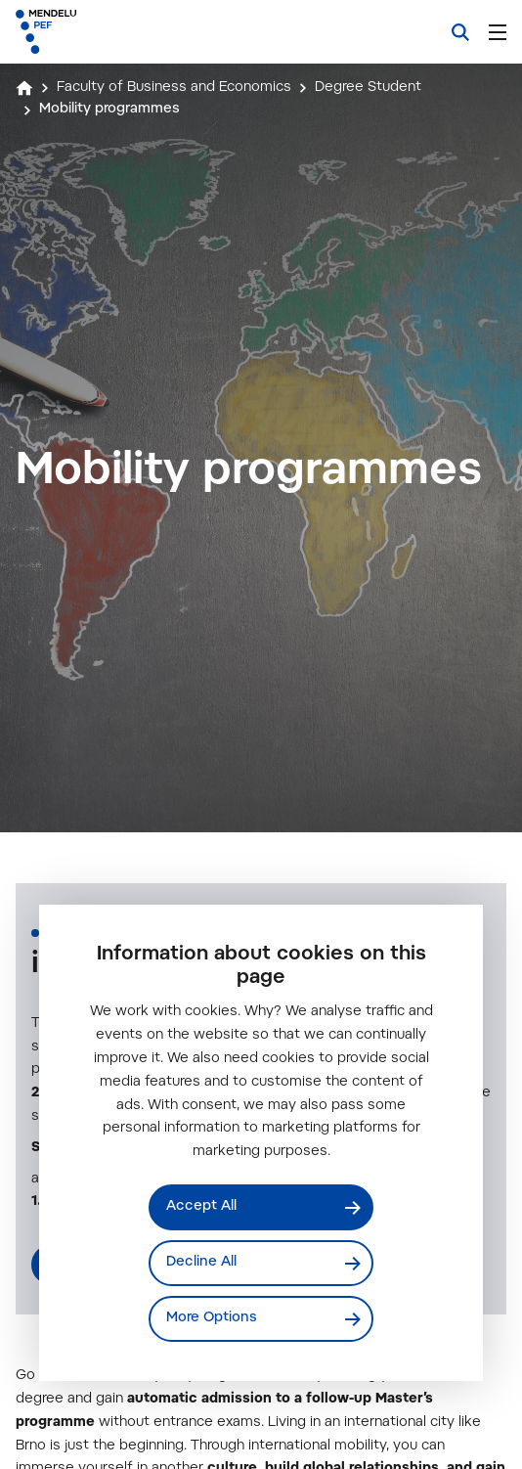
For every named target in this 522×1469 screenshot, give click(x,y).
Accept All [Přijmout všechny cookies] (201, 1207)
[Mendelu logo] (113, 32)
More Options (211, 1318)
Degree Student (368, 88)
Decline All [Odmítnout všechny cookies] (201, 1262)
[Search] (460, 32)
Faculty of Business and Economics (174, 88)
